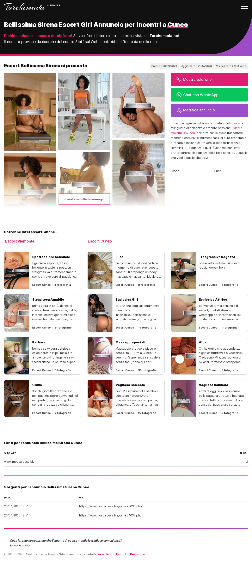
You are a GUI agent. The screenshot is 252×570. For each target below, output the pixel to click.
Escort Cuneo (100, 241)
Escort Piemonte (20, 241)
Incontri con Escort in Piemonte (121, 554)
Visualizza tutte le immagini (84, 199)
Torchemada (24, 7)
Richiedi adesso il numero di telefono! (38, 35)
